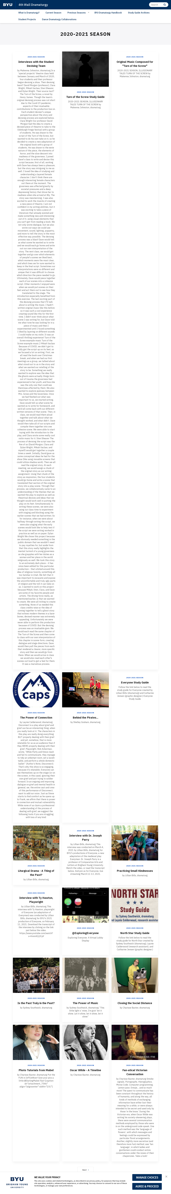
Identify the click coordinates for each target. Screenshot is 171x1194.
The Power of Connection (36, 717)
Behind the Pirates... (85, 717)
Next (85, 1169)
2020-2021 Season (36, 57)
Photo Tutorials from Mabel (36, 1072)
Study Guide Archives (139, 12)
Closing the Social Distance (134, 1005)
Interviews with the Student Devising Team (36, 63)
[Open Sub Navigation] (89, 12)
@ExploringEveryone (85, 933)
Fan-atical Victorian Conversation (135, 1072)
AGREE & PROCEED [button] (147, 1186)
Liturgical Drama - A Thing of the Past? (36, 872)
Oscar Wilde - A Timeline (85, 1070)
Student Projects (27, 19)
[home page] (7, 4)
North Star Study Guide (135, 933)
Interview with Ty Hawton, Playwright (36, 899)
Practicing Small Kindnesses (134, 872)
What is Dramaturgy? (28, 12)
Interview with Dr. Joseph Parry (85, 837)
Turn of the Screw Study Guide (85, 99)
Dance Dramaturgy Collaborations (59, 19)
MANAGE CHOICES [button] (147, 1177)
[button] (166, 1177)
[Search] (158, 4)
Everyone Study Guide (135, 682)
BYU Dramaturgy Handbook (108, 12)
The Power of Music (85, 1003)
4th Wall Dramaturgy (34, 4)
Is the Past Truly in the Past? (36, 1005)
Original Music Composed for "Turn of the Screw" (135, 63)
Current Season (53, 12)
